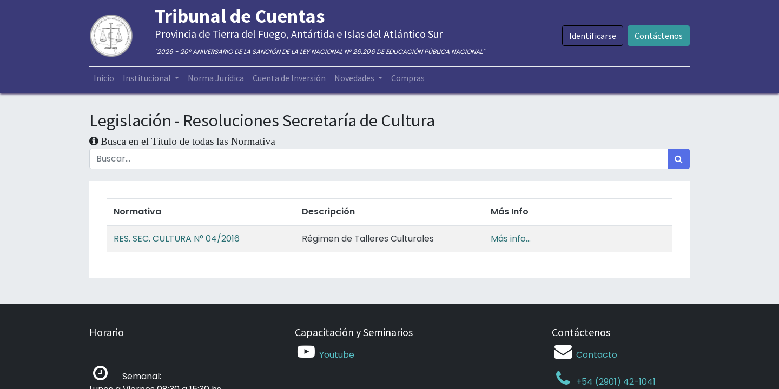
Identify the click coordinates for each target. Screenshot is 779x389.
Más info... (511, 238)
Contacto (596, 354)
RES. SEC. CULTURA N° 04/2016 (177, 238)
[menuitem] (103, 78)
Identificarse (592, 35)
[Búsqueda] (679, 159)
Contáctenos (659, 35)
